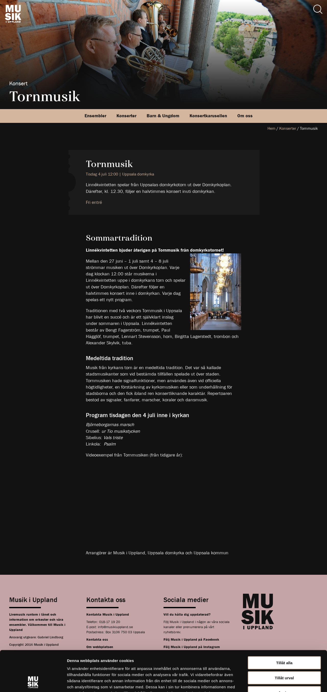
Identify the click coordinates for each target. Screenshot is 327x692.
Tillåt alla (284, 625)
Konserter (126, 116)
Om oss (245, 116)
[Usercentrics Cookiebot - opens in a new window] (33, 682)
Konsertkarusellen (208, 116)
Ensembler (95, 116)
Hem (271, 128)
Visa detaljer (277, 682)
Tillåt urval (284, 640)
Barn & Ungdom (163, 116)
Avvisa (284, 654)
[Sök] (318, 9)
